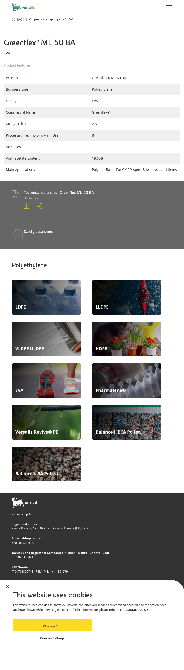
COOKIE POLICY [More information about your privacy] (137, 610)
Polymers (35, 19)
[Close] (7, 586)
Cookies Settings (52, 638)
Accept (52, 625)
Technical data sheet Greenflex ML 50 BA (59, 192)
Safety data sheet (38, 231)
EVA (70, 19)
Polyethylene (55, 19)
